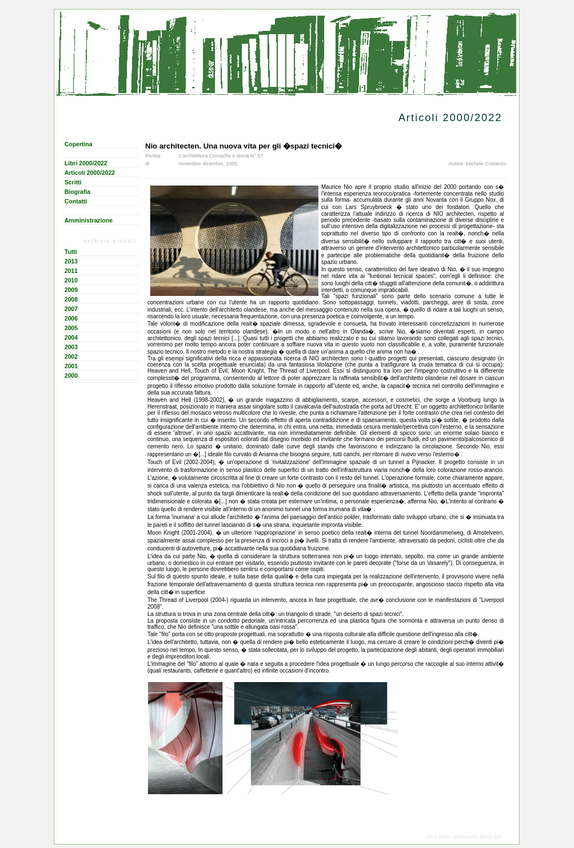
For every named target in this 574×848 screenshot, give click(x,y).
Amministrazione (88, 220)
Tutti (70, 251)
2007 (71, 308)
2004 (71, 337)
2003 (71, 347)
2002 (71, 356)
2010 (71, 280)
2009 (71, 289)
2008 (71, 299)
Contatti (75, 201)
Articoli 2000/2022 (89, 172)
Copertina (78, 144)
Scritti (72, 182)
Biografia (77, 191)
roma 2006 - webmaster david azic (463, 837)
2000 (71, 375)
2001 (71, 366)
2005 (71, 328)
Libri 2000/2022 (85, 163)
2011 (71, 270)
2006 (71, 318)
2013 (71, 261)
